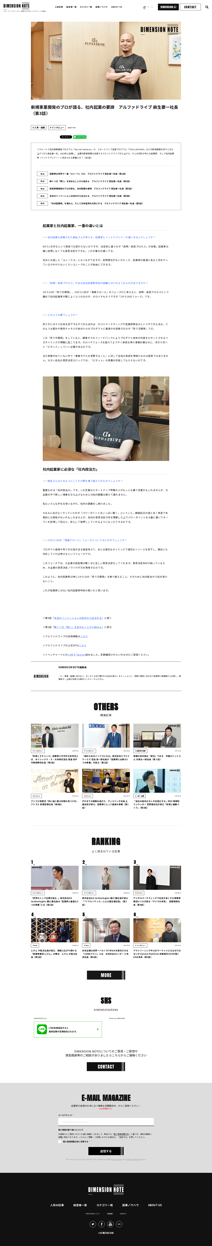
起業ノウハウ (102, 6)
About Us (155, 1205)
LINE (71, 654)
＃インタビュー (57, 127)
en (152, 7)
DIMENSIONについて (93, 1214)
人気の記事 (57, 1205)
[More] (106, 975)
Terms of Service (133, 1159)
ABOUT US (116, 6)
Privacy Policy (116, 1159)
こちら (84, 636)
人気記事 (59, 6)
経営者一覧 (71, 6)
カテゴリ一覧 (86, 6)
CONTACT (190, 7)
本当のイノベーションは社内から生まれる (78, 618)
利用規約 (110, 1214)
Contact (123, 1214)
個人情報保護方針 (121, 1134)
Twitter (81, 654)
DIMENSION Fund (40, 1018)
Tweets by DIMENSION (117, 1018)
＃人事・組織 (38, 127)
